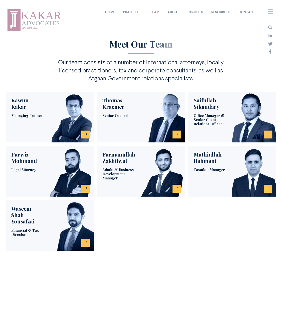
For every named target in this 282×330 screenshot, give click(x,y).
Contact (246, 12)
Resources (220, 12)
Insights (195, 12)
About (173, 12)
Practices (132, 12)
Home (110, 12)
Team (154, 12)
